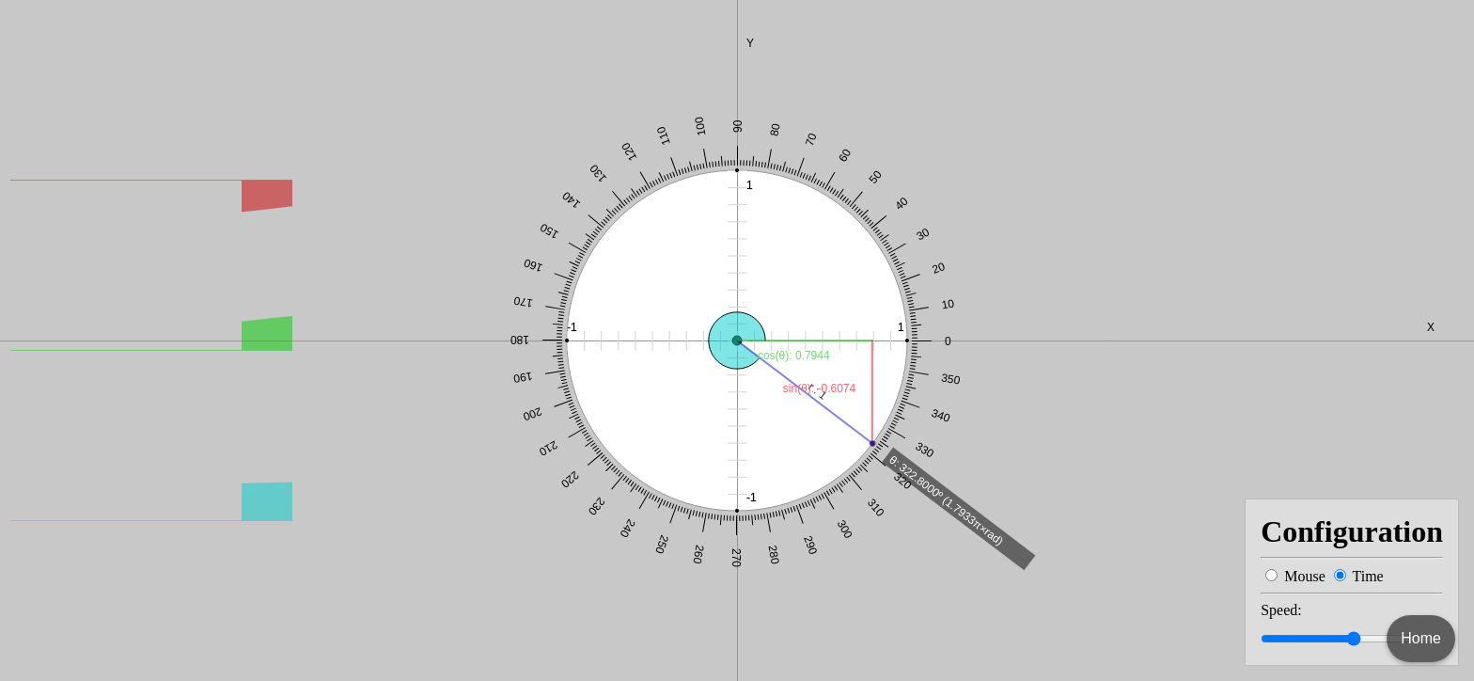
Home (1421, 638)
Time (1367, 576)
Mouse (1304, 576)
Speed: (1281, 610)
